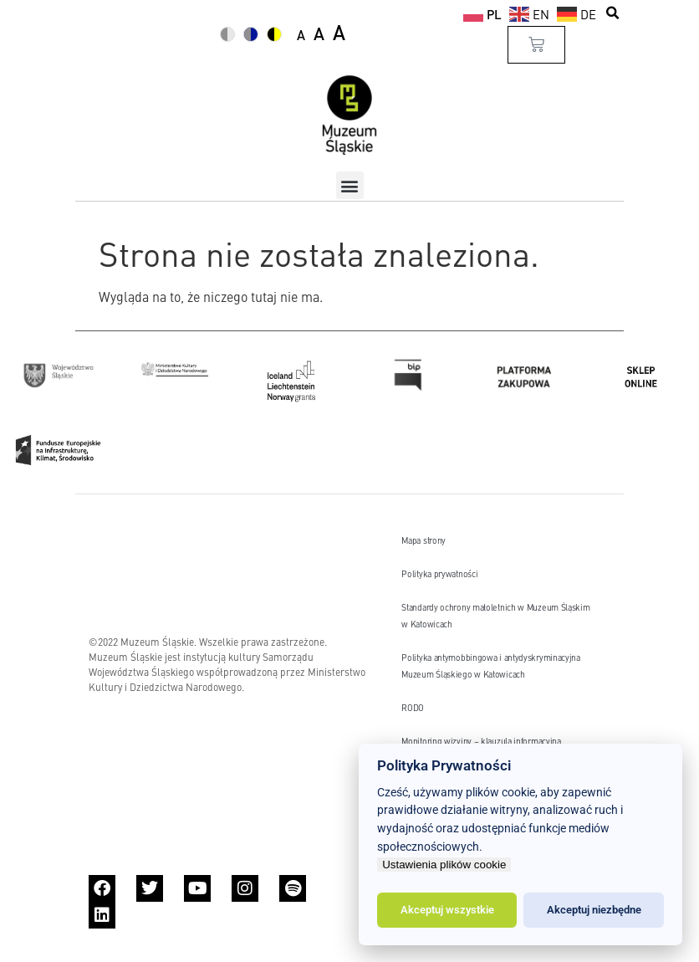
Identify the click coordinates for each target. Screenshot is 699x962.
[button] (613, 13)
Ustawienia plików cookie (444, 864)
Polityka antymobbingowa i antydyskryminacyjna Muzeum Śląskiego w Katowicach (490, 665)
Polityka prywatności (439, 573)
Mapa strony (423, 540)
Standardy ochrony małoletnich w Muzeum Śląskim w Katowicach (495, 615)
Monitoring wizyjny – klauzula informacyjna (480, 740)
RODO (412, 707)
